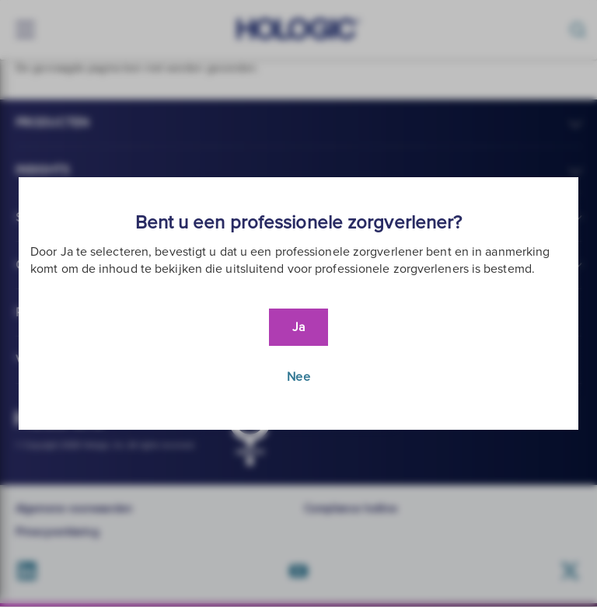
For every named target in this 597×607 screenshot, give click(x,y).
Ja (298, 327)
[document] (298, 303)
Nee (298, 377)
